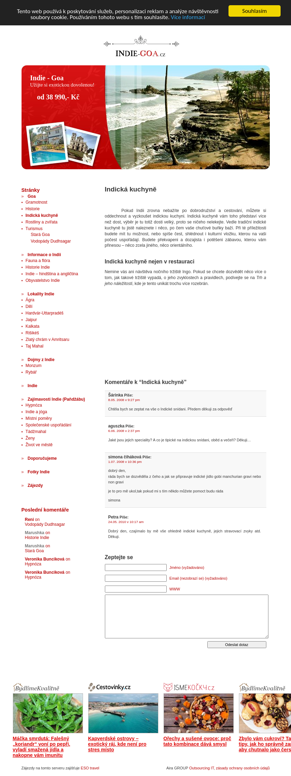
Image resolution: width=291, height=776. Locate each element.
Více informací (188, 17)
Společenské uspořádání (49, 425)
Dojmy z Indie (41, 359)
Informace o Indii (44, 254)
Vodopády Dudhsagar (51, 241)
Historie (33, 208)
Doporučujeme (42, 458)
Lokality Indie (41, 294)
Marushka (34, 532)
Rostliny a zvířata (42, 222)
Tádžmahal (36, 431)
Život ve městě (39, 444)
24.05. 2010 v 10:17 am (126, 522)
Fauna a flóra (38, 260)
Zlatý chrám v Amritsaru (47, 339)
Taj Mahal (34, 346)
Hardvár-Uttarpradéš (45, 313)
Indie (33, 385)
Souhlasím (254, 11)
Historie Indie (38, 267)
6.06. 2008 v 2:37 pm (124, 431)
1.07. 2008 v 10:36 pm (125, 462)
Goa (32, 196)
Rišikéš (32, 332)
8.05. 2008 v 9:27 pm (124, 400)
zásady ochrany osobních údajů (243, 768)
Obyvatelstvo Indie (43, 280)
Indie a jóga (36, 411)
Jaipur (31, 319)
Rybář (31, 372)
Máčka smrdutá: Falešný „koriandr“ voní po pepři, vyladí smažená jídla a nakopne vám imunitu (41, 747)
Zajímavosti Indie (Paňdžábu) (56, 399)
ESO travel (90, 768)
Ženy (30, 438)
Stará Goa (40, 234)
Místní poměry (39, 418)
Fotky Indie (39, 471)
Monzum (34, 365)
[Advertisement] (138, 317)
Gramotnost (37, 202)
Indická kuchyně (42, 215)
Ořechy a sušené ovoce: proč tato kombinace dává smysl (197, 741)
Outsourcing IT (201, 768)
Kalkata (33, 326)
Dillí (29, 306)
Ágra (30, 299)
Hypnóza (34, 405)
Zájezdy (35, 485)
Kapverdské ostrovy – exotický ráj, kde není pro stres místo (117, 744)
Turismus (34, 228)
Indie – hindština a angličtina (52, 273)
